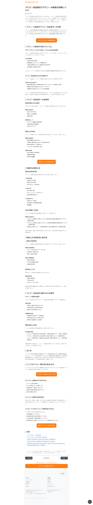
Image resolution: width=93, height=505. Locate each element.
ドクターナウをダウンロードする (46, 374)
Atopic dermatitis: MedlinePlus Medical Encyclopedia (41, 441)
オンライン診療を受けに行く (46, 466)
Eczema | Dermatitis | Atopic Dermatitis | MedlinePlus (41, 439)
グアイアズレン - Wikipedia (34, 435)
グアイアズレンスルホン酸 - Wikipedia (37, 437)
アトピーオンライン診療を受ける (46, 40)
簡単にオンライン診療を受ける (46, 425)
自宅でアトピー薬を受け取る (46, 162)
